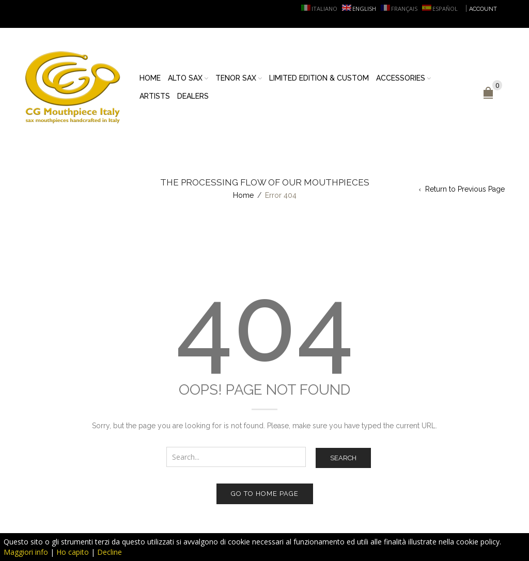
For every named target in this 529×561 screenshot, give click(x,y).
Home (150, 78)
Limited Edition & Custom (319, 78)
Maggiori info (26, 552)
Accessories (400, 78)
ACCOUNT (483, 9)
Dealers (193, 96)
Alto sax (185, 78)
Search (343, 458)
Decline (109, 552)
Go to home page (265, 493)
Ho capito (72, 552)
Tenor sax (235, 78)
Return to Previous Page (465, 189)
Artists (154, 96)
